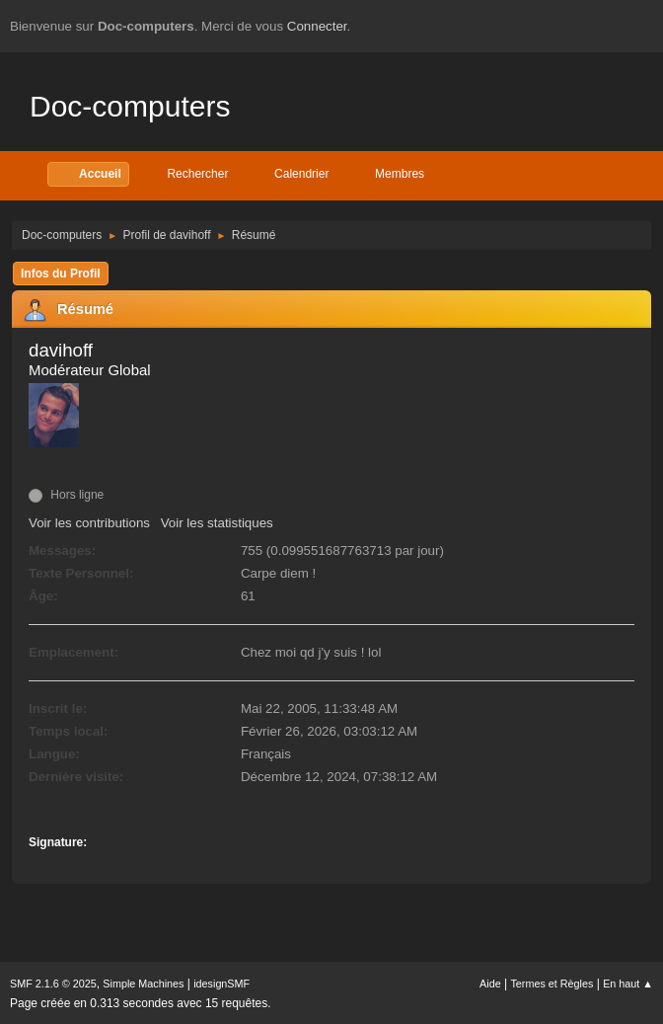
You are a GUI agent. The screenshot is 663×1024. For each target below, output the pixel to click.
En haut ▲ (628, 983)
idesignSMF (221, 983)
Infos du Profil (61, 273)
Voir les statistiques (217, 522)
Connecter (317, 26)
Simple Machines (143, 983)
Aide (490, 983)
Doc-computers (130, 106)
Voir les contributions (89, 522)
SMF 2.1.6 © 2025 (53, 983)
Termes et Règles (551, 983)
